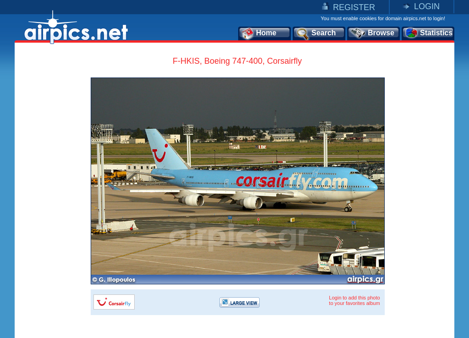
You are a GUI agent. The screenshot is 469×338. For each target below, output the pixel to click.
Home (258, 33)
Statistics (428, 33)
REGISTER (354, 7)
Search (315, 33)
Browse (372, 33)
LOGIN (427, 6)
